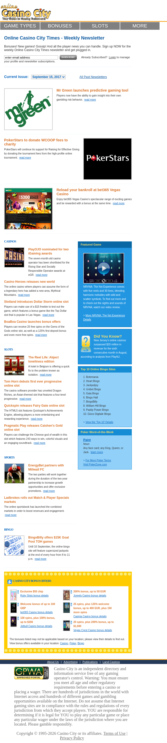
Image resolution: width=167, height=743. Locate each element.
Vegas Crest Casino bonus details (92, 630)
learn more (97, 452)
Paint (87, 440)
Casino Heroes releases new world (29, 281)
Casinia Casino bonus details (90, 616)
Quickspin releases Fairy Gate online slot (34, 405)
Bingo (81, 643)
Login (112, 57)
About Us (53, 661)
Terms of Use (115, 733)
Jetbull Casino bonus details (36, 626)
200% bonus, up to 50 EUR (89, 591)
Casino (64, 643)
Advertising (71, 661)
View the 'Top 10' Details (99, 422)
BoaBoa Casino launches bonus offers (32, 322)
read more (90, 99)
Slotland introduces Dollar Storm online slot (36, 302)
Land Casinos (111, 661)
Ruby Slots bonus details (34, 595)
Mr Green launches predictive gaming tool (92, 90)
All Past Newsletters (93, 77)
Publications (90, 661)
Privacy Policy (72, 738)
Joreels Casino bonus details (89, 595)
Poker (73, 643)
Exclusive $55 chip (31, 591)
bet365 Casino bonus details (36, 612)
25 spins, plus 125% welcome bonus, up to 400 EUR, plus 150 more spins (92, 608)
